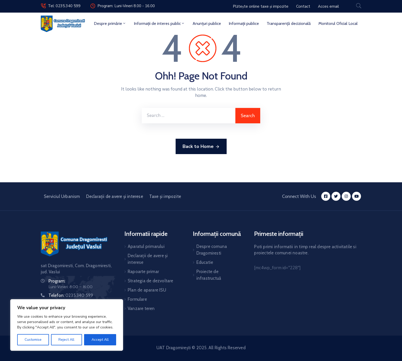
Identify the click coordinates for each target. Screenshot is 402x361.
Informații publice (244, 23)
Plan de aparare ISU (147, 290)
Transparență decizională (289, 23)
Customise (33, 339)
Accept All (100, 339)
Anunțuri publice (207, 23)
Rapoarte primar (143, 271)
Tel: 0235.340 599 (64, 5)
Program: (56, 281)
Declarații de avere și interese (114, 196)
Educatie (204, 262)
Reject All (66, 339)
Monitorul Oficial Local (338, 23)
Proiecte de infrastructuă (208, 275)
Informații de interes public (159, 23)
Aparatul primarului (146, 246)
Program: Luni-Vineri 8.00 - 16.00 (126, 5)
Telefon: (70, 295)
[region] (66, 325)
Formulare (137, 299)
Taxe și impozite (165, 196)
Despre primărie (110, 23)
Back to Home (201, 146)
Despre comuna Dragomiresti (211, 250)
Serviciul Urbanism (62, 196)
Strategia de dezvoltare (150, 280)
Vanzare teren (141, 308)
